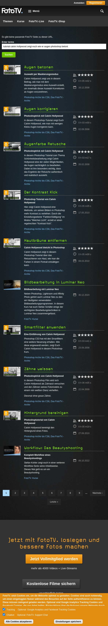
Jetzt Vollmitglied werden (54, 559)
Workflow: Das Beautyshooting (53, 448)
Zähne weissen (38, 369)
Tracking (11, 609)
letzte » (54, 502)
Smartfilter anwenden (45, 327)
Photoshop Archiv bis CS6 (37, 97)
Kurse (21, 21)
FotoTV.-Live (36, 21)
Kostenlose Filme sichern (51, 583)
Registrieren (95, 3)
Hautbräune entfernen (45, 240)
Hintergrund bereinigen (46, 413)
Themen (8, 21)
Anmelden (79, 3)
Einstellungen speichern (68, 621)
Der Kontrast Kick (40, 192)
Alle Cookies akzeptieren (19, 621)
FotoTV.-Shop (57, 21)
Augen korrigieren (41, 109)
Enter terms (8, 42)
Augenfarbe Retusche (45, 144)
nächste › (98, 493)
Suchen (9, 54)
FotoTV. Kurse (31, 319)
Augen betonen (38, 67)
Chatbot (10, 615)
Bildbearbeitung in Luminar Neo (54, 282)
